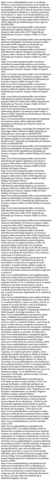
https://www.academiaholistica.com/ (26, 120)
